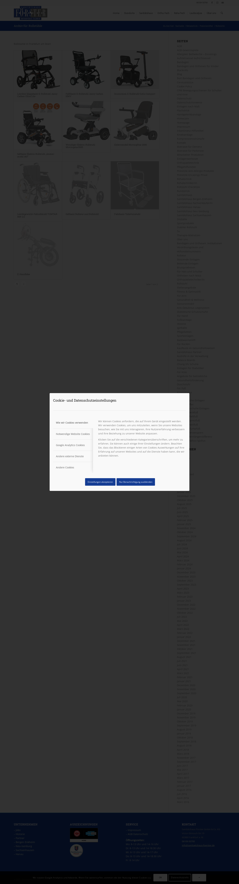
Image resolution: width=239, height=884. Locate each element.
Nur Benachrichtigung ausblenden (135, 481)
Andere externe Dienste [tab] (70, 456)
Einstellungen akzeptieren (100, 481)
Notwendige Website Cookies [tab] (73, 434)
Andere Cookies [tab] (65, 467)
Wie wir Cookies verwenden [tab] (72, 422)
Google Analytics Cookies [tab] (70, 445)
